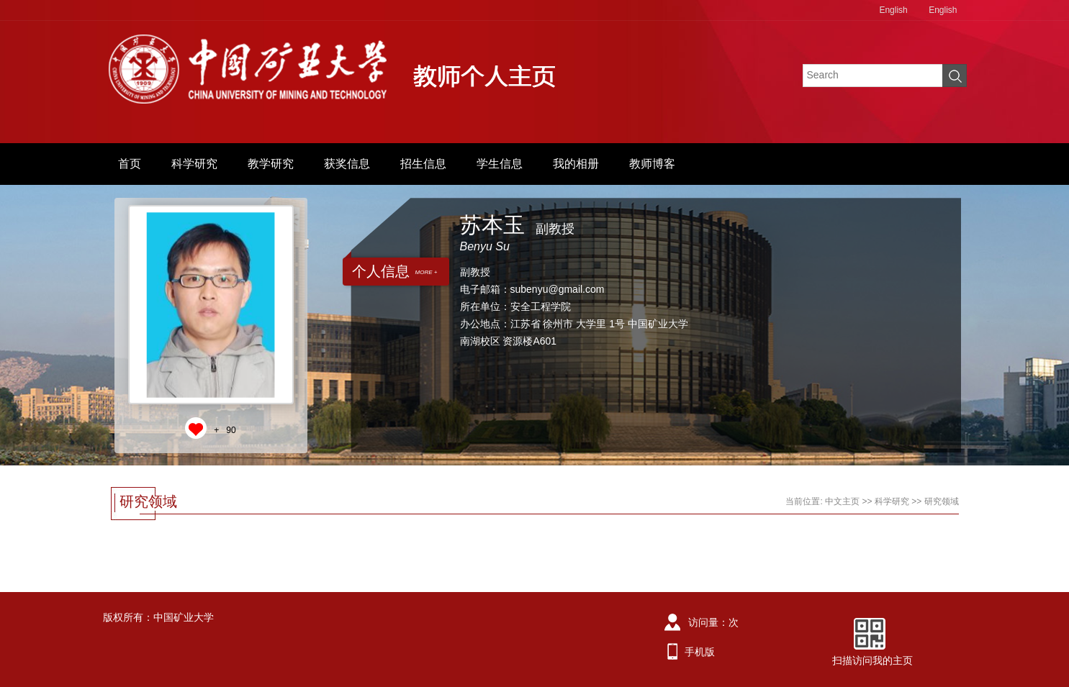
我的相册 (576, 164)
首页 (129, 164)
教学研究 (271, 164)
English (893, 10)
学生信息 (500, 164)
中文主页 (842, 501)
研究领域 (941, 501)
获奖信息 (347, 164)
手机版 (700, 652)
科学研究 (194, 164)
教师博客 (652, 164)
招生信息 (423, 164)
